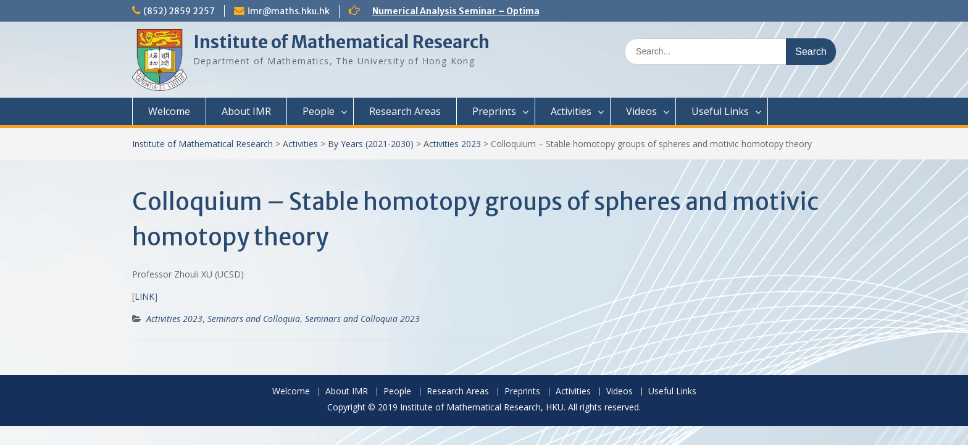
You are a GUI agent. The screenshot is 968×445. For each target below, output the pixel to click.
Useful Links (720, 111)
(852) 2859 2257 (179, 11)
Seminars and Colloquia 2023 (362, 318)
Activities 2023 (452, 144)
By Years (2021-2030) (371, 144)
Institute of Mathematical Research (341, 42)
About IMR (246, 111)
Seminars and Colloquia (253, 318)
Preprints (494, 111)
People (318, 111)
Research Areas (405, 111)
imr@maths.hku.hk (289, 11)
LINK (144, 296)
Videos (641, 111)
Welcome (169, 111)
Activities (571, 111)
